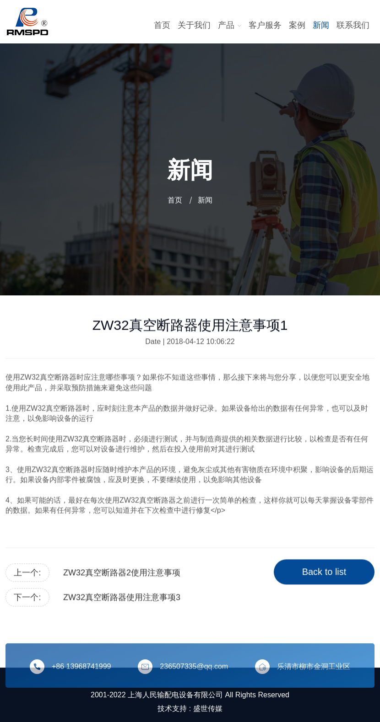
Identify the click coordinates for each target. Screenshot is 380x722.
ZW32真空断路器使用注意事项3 (121, 598)
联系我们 (353, 25)
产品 (229, 25)
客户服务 (265, 25)
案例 (297, 25)
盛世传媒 (208, 708)
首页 (162, 25)
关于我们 (194, 25)
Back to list (324, 572)
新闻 (321, 25)
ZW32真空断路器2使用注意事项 (121, 573)
